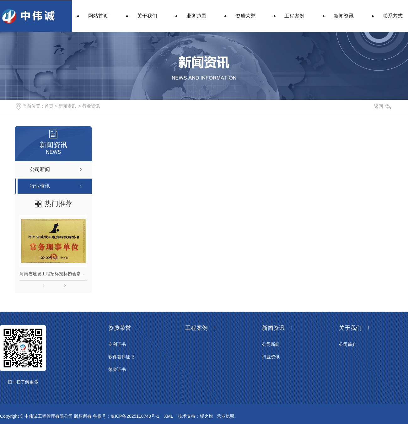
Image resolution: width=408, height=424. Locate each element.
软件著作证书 (121, 356)
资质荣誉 (245, 16)
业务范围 (196, 16)
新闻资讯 (344, 16)
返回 (382, 106)
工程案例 (294, 16)
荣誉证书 (117, 369)
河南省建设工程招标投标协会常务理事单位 (53, 273)
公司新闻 (271, 344)
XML (168, 416)
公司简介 (348, 344)
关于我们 (147, 16)
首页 (49, 106)
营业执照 (225, 416)
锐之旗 (206, 416)
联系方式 (393, 16)
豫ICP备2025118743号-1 (134, 416)
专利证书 (117, 344)
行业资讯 (91, 106)
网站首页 (98, 16)
